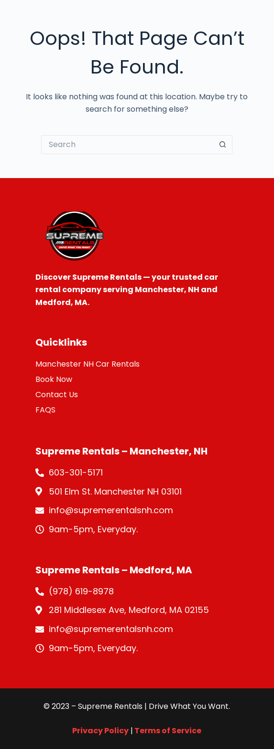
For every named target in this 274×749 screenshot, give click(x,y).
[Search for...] (127, 144)
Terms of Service (167, 730)
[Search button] (222, 144)
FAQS (45, 409)
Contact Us (56, 394)
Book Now (53, 379)
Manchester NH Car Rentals (87, 364)
